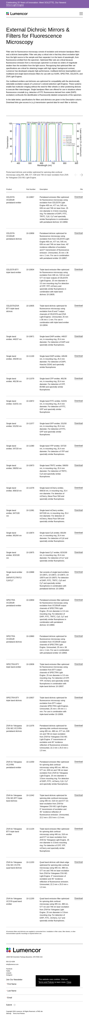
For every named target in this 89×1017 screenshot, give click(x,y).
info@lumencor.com (12, 965)
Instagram (9, 975)
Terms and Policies (46, 982)
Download (79, 199)
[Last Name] (44, 992)
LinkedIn (8, 973)
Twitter (8, 971)
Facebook (9, 969)
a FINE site (39, 1012)
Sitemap (8, 1013)
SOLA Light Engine (15, 5)
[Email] (44, 999)
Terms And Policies (19, 1013)
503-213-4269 (10, 962)
